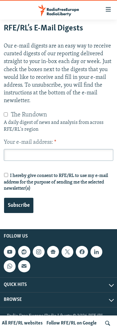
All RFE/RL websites (22, 323)
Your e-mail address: (30, 142)
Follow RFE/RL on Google (71, 323)
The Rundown (29, 115)
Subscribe (19, 205)
